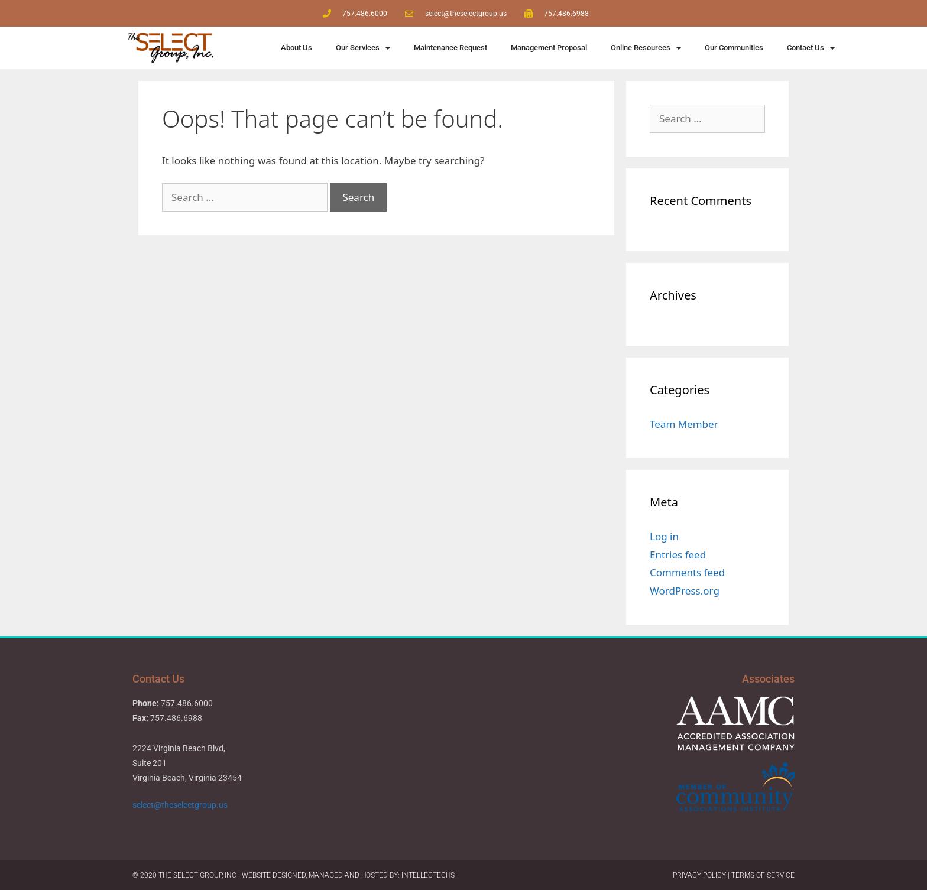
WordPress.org (684, 590)
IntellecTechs (428, 875)
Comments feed (687, 572)
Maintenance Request (450, 47)
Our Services (363, 48)
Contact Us (811, 48)
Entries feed (678, 554)
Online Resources (646, 48)
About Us (296, 47)
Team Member (684, 424)
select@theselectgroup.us (180, 805)
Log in (664, 536)
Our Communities (734, 47)
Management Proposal (549, 47)
